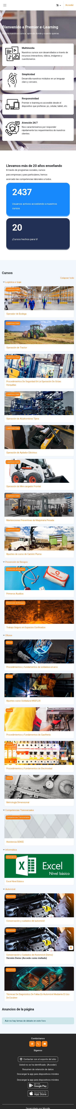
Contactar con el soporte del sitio (38, 1056)
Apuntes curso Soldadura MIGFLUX (23, 699)
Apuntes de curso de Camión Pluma (23, 553)
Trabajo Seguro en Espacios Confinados (25, 626)
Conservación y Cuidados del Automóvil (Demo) (29, 952)
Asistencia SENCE (15, 839)
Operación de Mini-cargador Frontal (23, 485)
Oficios (8, 633)
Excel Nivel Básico (15, 879)
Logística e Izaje (13, 282)
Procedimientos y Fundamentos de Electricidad (29, 766)
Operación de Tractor (16, 347)
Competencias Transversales (19, 808)
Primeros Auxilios (14, 592)
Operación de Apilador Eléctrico (21, 452)
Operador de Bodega (16, 313)
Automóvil (10, 886)
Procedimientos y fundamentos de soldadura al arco (32, 665)
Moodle (46, 1104)
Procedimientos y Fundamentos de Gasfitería (28, 733)
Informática (11, 847)
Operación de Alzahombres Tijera (22, 418)
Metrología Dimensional (17, 800)
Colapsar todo (67, 278)
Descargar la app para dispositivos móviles (38, 1070)
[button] (58, 5)
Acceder (69, 5)
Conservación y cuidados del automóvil (25, 918)
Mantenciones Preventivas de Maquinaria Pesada (30, 519)
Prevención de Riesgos (16, 560)
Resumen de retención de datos (38, 1066)
